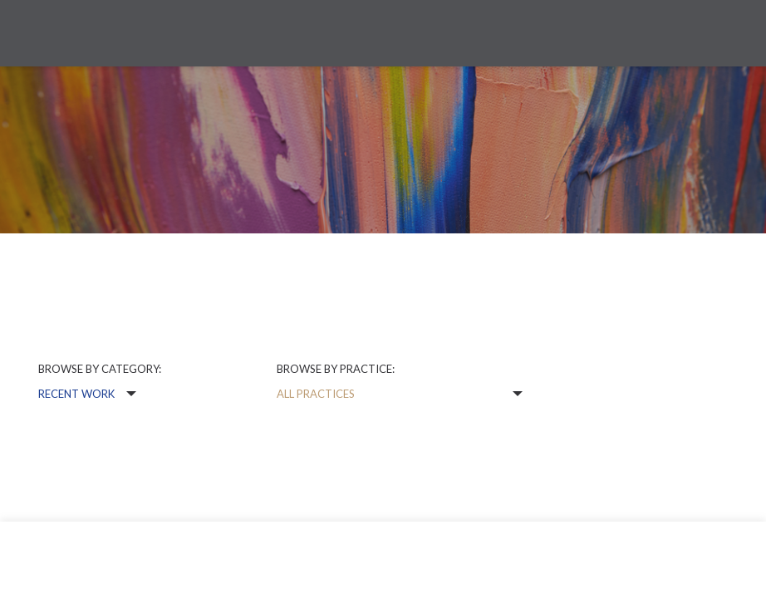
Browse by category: (99, 368)
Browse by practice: (336, 368)
